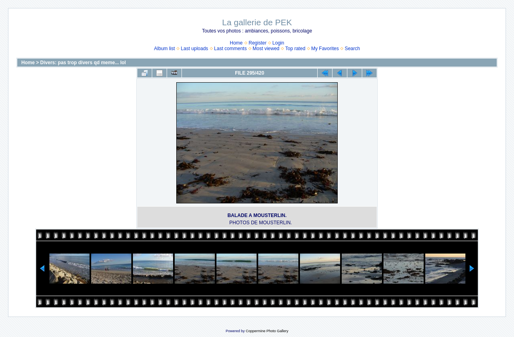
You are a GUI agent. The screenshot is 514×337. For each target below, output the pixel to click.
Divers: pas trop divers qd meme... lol (83, 62)
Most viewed (266, 48)
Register (258, 43)
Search (352, 48)
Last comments (230, 48)
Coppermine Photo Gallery (267, 331)
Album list (164, 48)
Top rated (295, 48)
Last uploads (194, 48)
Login (278, 43)
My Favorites (325, 48)
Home (236, 43)
